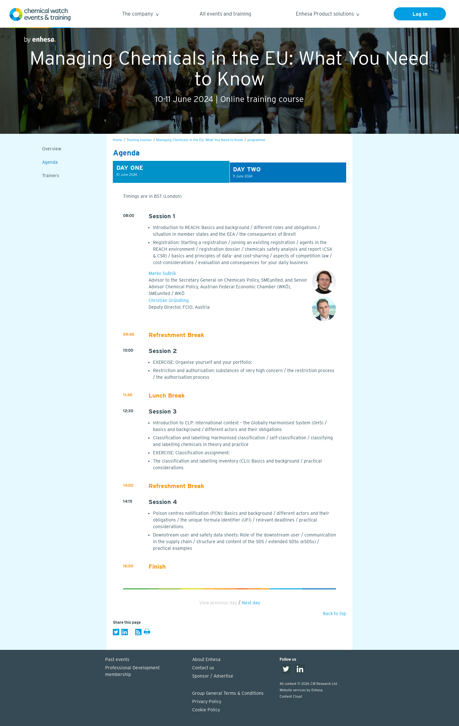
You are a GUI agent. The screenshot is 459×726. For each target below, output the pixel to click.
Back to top (334, 613)
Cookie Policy (206, 709)
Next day (251, 602)
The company (140, 15)
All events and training (225, 14)
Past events (117, 659)
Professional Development (145, 671)
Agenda (50, 162)
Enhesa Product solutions (327, 15)
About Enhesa (206, 659)
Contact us (203, 667)
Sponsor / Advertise (212, 676)
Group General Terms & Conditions (228, 693)
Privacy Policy (206, 701)
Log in (419, 14)
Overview (51, 148)
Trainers (50, 175)
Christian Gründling (169, 300)
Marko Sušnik (162, 273)
